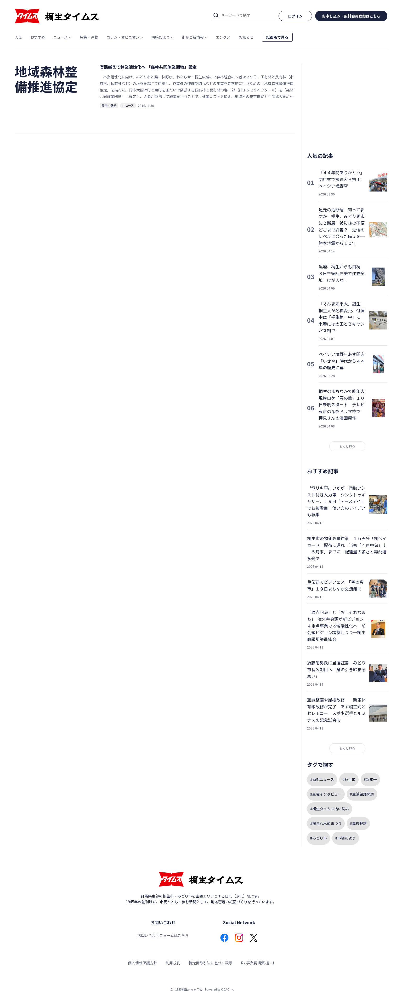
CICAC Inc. (228, 989)
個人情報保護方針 (142, 962)
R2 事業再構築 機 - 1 (257, 962)
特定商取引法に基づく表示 (211, 962)
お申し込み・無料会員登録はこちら (351, 16)
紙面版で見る (277, 37)
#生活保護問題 (362, 794)
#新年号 (370, 779)
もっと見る (347, 446)
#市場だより (345, 838)
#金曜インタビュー (326, 794)
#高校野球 (358, 823)
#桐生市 (348, 779)
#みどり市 (318, 838)
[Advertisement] (347, 104)
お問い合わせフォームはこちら (163, 935)
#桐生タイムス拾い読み (329, 808)
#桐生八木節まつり (326, 823)
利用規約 (173, 962)
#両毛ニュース (322, 779)
